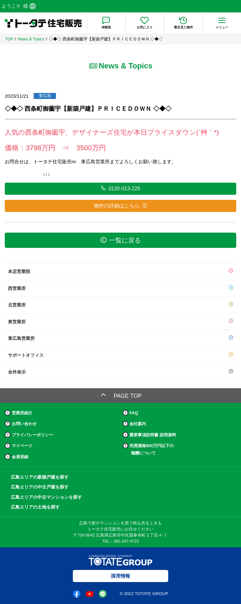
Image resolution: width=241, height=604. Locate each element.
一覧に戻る (120, 240)
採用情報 (120, 576)
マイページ (22, 445)
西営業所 (120, 288)
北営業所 (120, 305)
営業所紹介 (22, 413)
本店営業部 (120, 271)
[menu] (221, 23)
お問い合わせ (24, 423)
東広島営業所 (120, 338)
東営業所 (120, 322)
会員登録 (20, 456)
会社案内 (137, 423)
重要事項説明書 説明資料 (152, 434)
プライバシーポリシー (32, 434)
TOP (9, 39)
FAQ (133, 413)
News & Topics (31, 39)
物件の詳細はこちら (120, 205)
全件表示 (120, 372)
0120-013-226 (120, 188)
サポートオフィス (120, 355)
